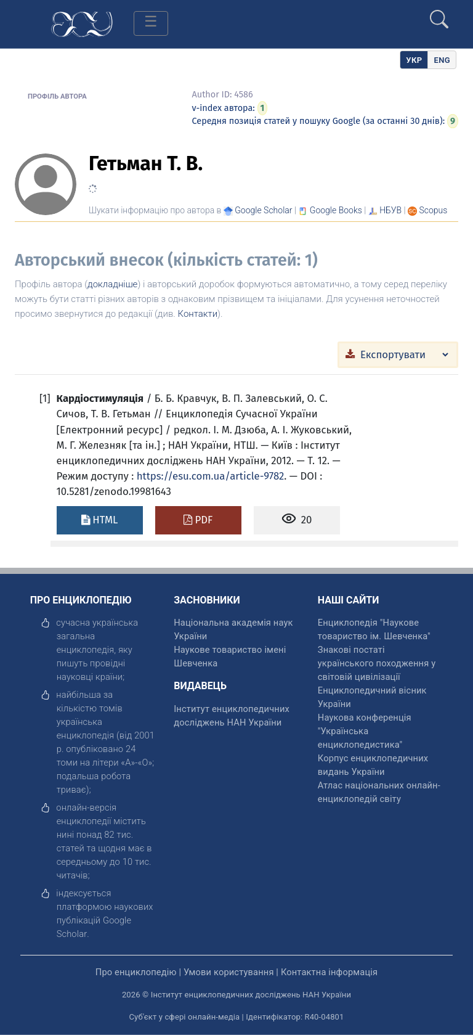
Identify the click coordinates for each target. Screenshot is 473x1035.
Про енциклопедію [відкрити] (136, 972)
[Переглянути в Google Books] (336, 210)
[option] (442, 59)
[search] (439, 14)
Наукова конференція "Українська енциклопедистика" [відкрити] (364, 731)
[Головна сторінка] (82, 23)
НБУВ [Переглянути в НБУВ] (390, 210)
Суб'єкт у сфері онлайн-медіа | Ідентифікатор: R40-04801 (236, 1016)
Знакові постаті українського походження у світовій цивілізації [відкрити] (376, 663)
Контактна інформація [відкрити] (329, 972)
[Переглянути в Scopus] (433, 210)
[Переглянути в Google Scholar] (263, 210)
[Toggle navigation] (151, 23)
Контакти (198, 313)
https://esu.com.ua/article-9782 (211, 476)
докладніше (112, 284)
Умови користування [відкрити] (229, 972)
